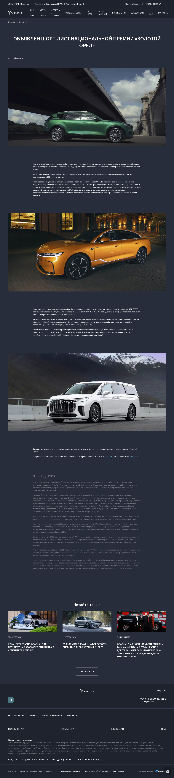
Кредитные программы (33, 759)
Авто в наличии (102, 12)
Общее (11, 759)
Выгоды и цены (60, 759)
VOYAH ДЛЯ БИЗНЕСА (52, 715)
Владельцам (137, 12)
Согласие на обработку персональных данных (104, 771)
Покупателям (119, 12)
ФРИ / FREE (32, 13)
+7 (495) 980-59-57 (147, 701)
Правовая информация (70, 771)
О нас (151, 12)
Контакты (163, 12)
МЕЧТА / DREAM (43, 13)
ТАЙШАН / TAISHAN (73, 12)
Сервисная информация (87, 759)
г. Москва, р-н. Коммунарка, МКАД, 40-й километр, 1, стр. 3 (58, 4)
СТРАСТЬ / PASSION (55, 13)
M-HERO (89, 12)
